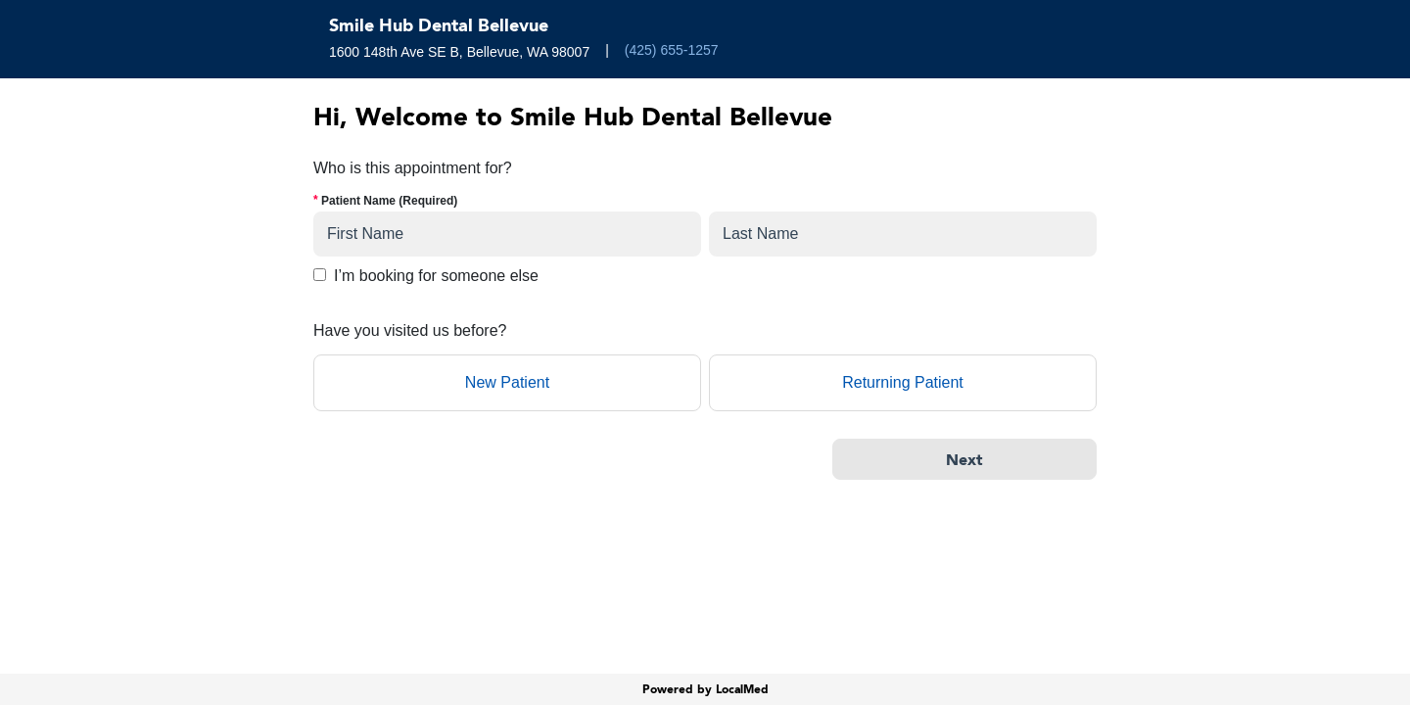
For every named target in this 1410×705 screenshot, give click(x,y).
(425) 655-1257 (672, 50)
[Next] (964, 459)
